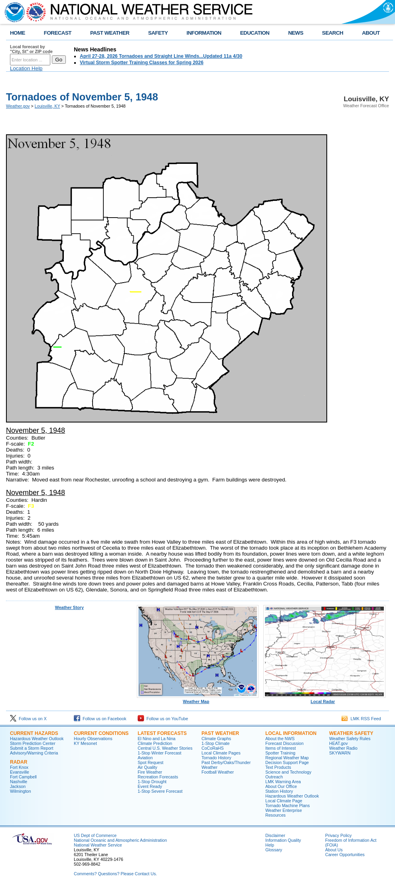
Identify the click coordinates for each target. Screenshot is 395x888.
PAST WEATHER (109, 33)
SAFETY (158, 33)
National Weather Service (98, 845)
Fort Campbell (23, 776)
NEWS (295, 33)
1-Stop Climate (215, 743)
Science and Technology (288, 772)
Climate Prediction (155, 743)
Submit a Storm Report (31, 748)
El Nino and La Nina (157, 738)
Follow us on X (28, 718)
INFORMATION (204, 33)
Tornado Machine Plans (287, 805)
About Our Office (281, 786)
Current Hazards (34, 733)
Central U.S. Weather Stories (165, 748)
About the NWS (279, 738)
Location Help (26, 68)
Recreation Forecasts (158, 776)
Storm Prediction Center (32, 743)
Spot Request (151, 762)
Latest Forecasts (162, 733)
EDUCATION (254, 33)
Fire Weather (150, 772)
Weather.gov (18, 106)
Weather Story (69, 607)
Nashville (18, 781)
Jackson (18, 786)
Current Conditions (101, 733)
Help (269, 845)
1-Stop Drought (152, 781)
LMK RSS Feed (361, 718)
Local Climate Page (283, 800)
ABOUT (371, 33)
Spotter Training (280, 752)
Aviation (145, 757)
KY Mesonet (85, 743)
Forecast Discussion (284, 743)
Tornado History (216, 757)
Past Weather (220, 733)
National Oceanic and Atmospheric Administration (120, 840)
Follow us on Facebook (100, 718)
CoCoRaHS (212, 748)
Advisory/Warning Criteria (34, 752)
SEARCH (332, 33)
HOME (17, 33)
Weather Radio (343, 748)
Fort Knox (19, 767)
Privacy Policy (338, 835)
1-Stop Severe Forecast (160, 791)
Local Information (290, 733)
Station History (279, 791)
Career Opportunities (345, 854)
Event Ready (150, 786)
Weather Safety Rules (349, 738)
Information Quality (283, 840)
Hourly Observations (93, 738)
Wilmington (20, 791)
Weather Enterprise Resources (283, 812)
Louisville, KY (47, 106)
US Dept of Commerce (95, 835)
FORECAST (57, 33)
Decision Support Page (287, 762)
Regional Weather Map (287, 757)
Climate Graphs (216, 738)
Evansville (19, 772)
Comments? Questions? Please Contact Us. (115, 873)
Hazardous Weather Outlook (36, 738)
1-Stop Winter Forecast (160, 752)
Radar (18, 762)
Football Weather (217, 772)
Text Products (278, 767)
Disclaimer (275, 835)
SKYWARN (339, 752)
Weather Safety (351, 733)
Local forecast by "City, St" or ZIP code (31, 49)
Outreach (274, 776)
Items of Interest (280, 748)
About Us (334, 849)
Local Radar (324, 699)
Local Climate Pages (221, 752)
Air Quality (147, 767)
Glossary (273, 849)
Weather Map (198, 699)
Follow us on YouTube (163, 718)
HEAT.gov (338, 743)
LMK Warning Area (283, 781)
